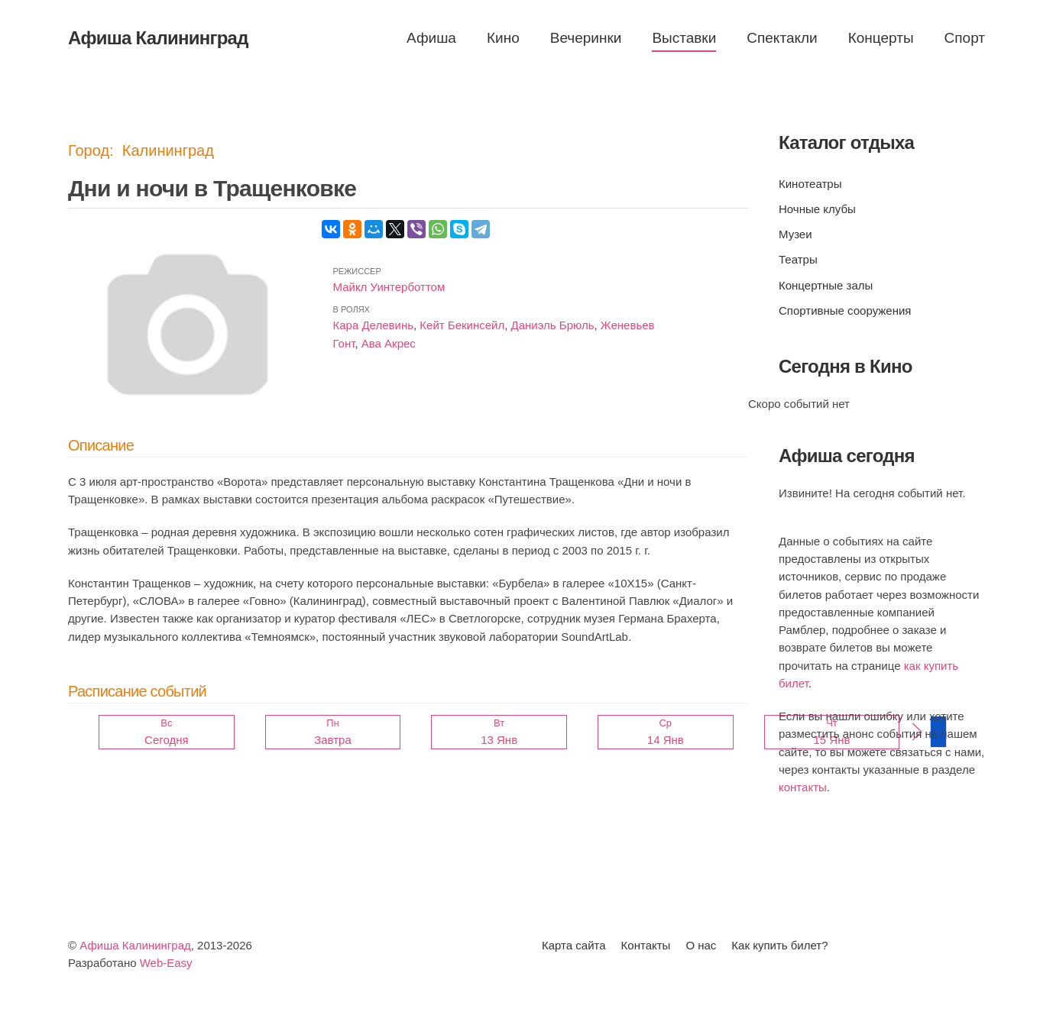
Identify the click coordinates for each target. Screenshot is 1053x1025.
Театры (798, 259)
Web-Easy (166, 962)
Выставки (684, 38)
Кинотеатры (810, 183)
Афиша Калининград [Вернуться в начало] (158, 37)
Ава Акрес (388, 343)
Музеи (795, 234)
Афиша (431, 38)
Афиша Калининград (135, 945)
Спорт (964, 38)
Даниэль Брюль (553, 324)
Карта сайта (574, 945)
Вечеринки (586, 38)
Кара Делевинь (373, 324)
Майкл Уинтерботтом (389, 286)
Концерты (881, 38)
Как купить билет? (779, 945)
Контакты (646, 945)
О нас (700, 945)
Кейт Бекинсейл (462, 324)
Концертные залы (826, 285)
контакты (803, 787)
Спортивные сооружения (845, 310)
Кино (503, 38)
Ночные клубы (817, 208)
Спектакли (782, 38)
